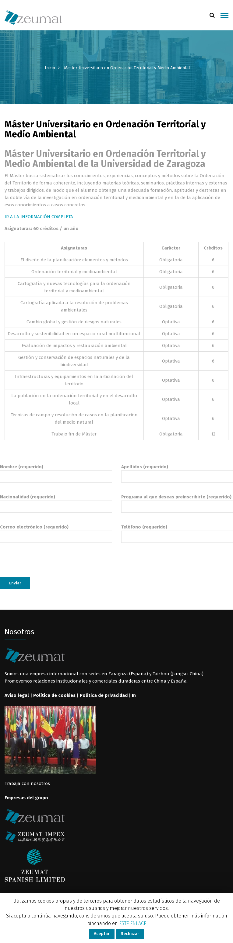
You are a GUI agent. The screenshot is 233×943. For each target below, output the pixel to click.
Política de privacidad (104, 695)
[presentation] (46, 565)
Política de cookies (54, 695)
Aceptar (102, 933)
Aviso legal (17, 695)
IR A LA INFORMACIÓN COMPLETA (39, 216)
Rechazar (130, 933)
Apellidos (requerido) (177, 471)
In (134, 695)
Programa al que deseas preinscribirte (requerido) (177, 501)
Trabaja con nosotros (27, 783)
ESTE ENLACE (132, 923)
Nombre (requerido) (56, 471)
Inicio (50, 68)
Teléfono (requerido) (177, 531)
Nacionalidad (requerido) (56, 501)
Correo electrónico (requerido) (56, 531)
